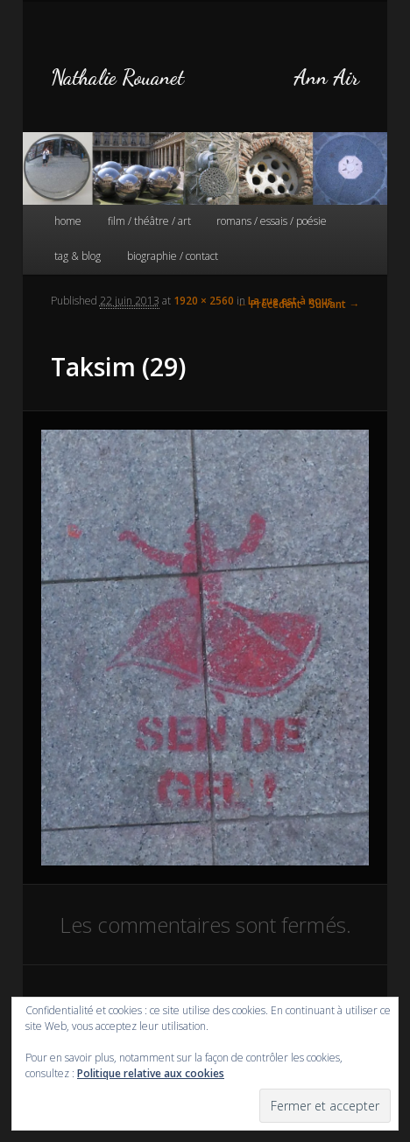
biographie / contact (172, 256)
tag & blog (77, 256)
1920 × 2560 (203, 300)
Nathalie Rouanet (117, 77)
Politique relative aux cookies (150, 1073)
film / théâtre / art (149, 221)
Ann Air (326, 77)
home (67, 221)
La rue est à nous (290, 300)
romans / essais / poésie (271, 221)
